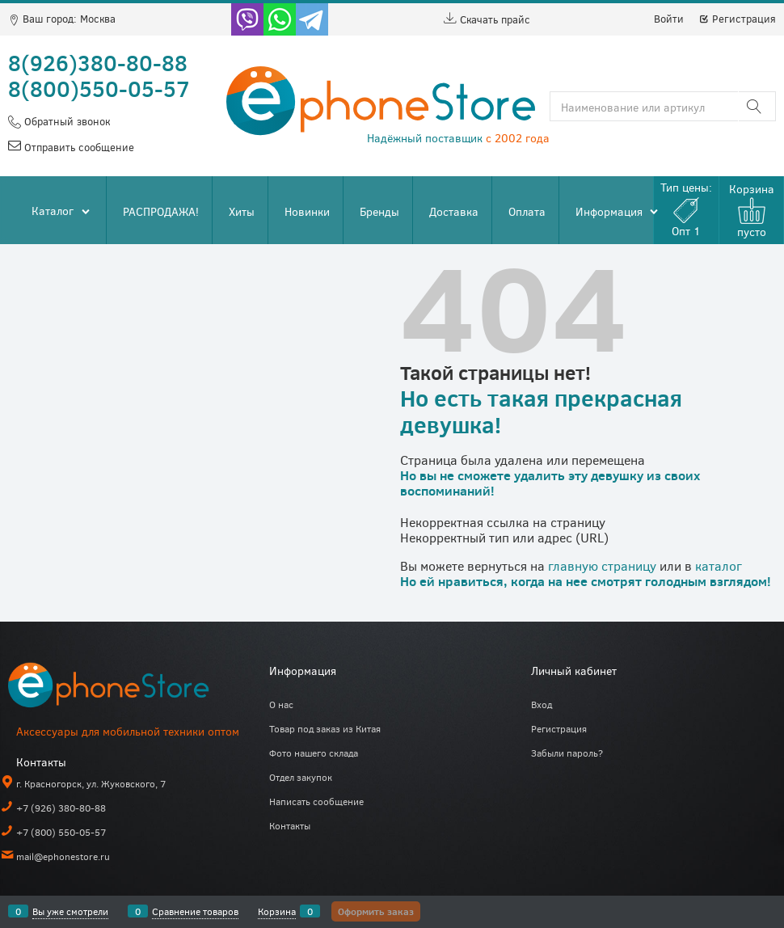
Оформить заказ (376, 911)
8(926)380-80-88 (98, 62)
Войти (669, 18)
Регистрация (737, 18)
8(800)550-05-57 (99, 88)
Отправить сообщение (77, 147)
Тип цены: (686, 208)
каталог (718, 565)
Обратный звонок (65, 121)
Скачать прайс (487, 19)
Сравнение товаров (195, 911)
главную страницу (602, 565)
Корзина (277, 911)
